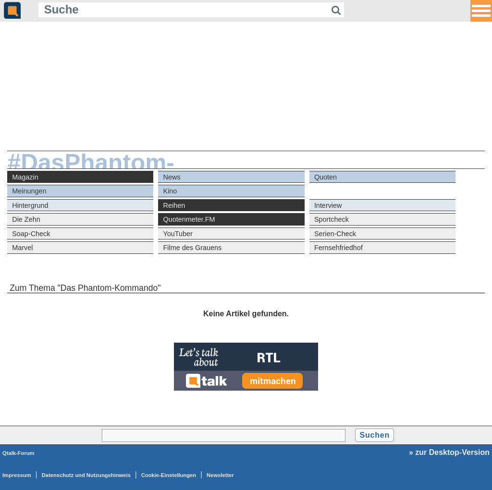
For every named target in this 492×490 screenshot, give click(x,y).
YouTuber (178, 234)
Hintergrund (30, 205)
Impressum (16, 475)
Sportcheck (331, 219)
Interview (328, 205)
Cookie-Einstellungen (168, 475)
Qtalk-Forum (18, 453)
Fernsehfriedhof (338, 247)
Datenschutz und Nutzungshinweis (86, 475)
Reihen (174, 205)
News (172, 177)
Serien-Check (335, 234)
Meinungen (29, 191)
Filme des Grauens (192, 247)
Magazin (25, 177)
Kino (170, 191)
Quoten (325, 177)
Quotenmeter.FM (189, 219)
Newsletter (220, 475)
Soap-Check (31, 234)
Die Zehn (26, 219)
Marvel (22, 247)
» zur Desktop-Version (449, 452)
